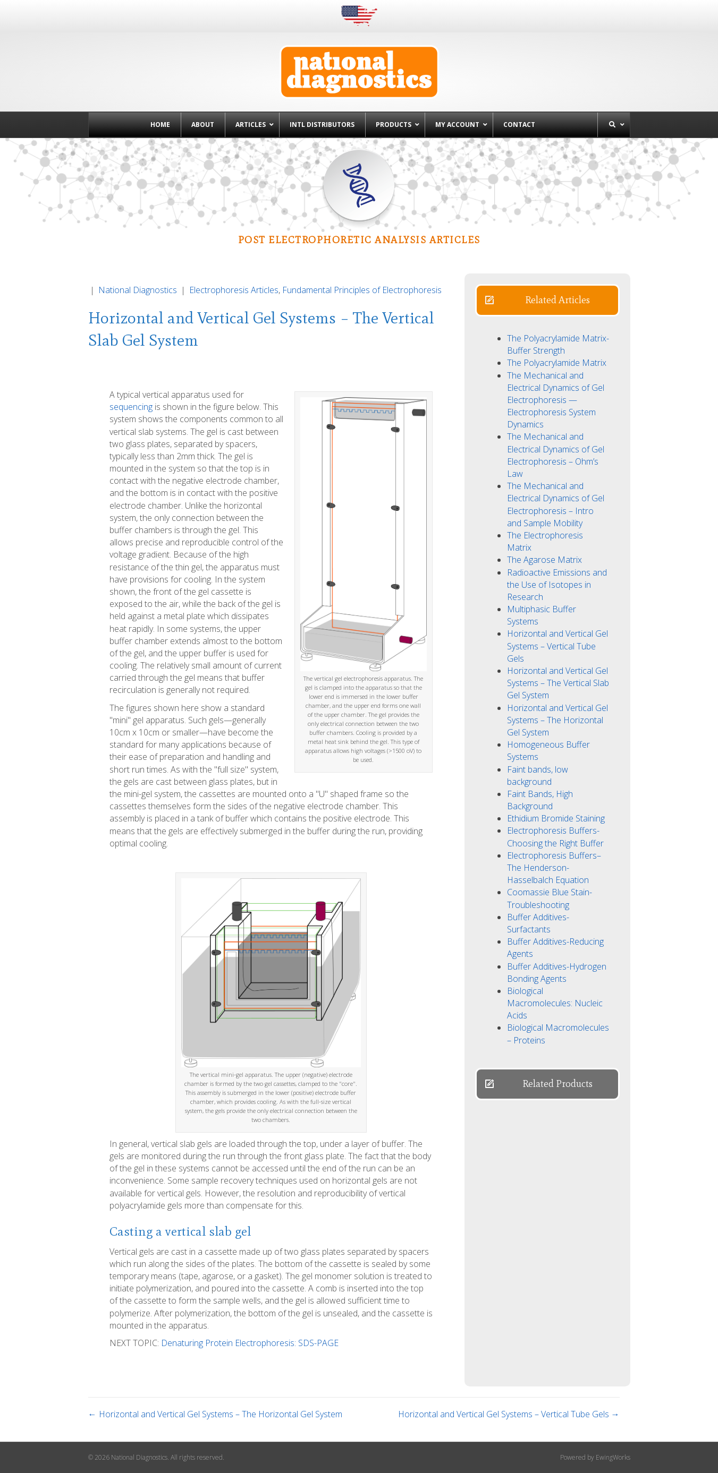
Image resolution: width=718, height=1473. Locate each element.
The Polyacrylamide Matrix (556, 363)
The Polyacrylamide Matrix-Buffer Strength (558, 344)
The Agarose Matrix (544, 560)
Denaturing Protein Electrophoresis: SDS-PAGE (250, 1343)
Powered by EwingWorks (595, 1457)
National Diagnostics (137, 290)
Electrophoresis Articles (233, 290)
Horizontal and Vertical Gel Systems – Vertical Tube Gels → (509, 1414)
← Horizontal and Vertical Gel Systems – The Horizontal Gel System (215, 1414)
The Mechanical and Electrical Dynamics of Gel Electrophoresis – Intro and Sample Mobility (555, 504)
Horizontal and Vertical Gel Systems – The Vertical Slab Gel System (558, 683)
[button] (547, 300)
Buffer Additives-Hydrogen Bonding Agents (556, 972)
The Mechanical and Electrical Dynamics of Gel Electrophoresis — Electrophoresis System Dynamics (555, 400)
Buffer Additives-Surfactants (538, 923)
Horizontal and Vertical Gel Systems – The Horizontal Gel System (557, 720)
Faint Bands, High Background (540, 800)
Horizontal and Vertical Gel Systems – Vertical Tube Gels (557, 646)
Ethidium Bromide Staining (556, 818)
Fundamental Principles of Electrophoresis (362, 290)
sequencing (131, 407)
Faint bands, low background (537, 775)
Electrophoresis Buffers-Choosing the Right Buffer (555, 837)
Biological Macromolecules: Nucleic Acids (555, 1003)
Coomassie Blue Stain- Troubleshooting (549, 898)
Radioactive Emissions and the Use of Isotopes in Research (557, 585)
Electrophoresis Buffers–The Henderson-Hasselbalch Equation (554, 868)
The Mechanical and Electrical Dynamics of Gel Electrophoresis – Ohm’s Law (555, 455)
